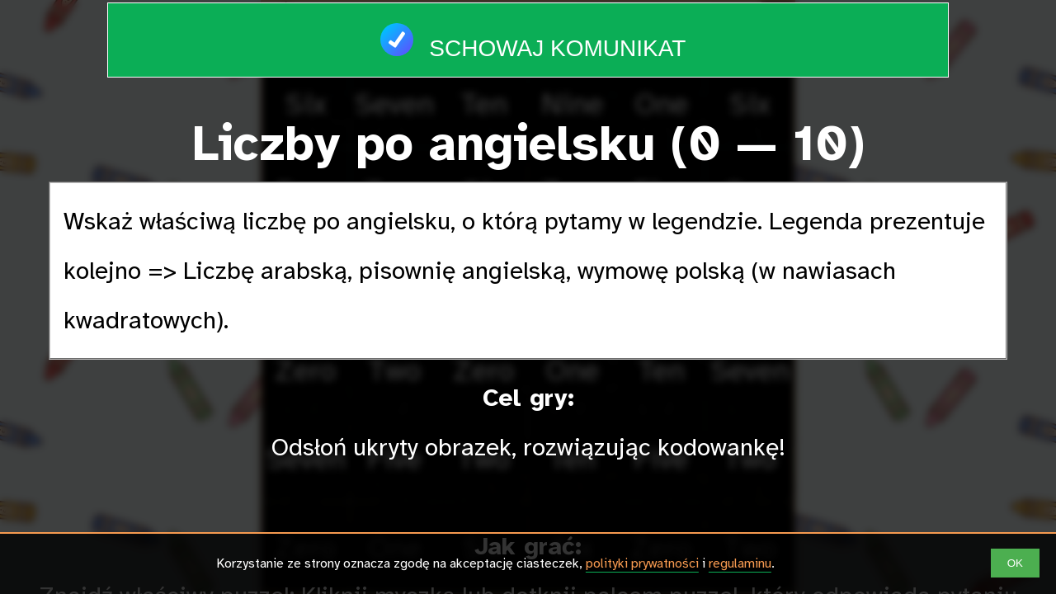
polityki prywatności (642, 563)
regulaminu (740, 563)
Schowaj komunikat (528, 32)
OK (1015, 563)
